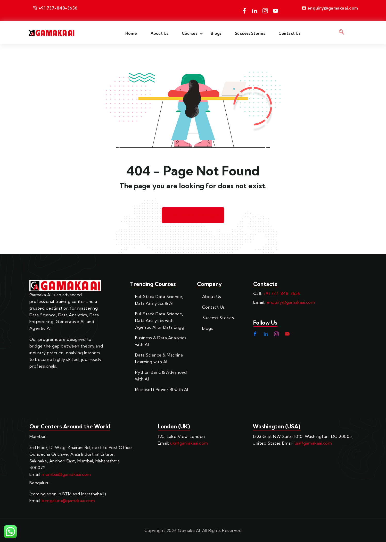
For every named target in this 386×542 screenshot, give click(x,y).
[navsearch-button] (342, 33)
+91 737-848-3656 (282, 293)
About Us (159, 33)
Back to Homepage (193, 215)
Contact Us (289, 33)
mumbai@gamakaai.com (66, 474)
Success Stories (250, 33)
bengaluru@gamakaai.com (68, 500)
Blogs (216, 33)
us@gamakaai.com (313, 443)
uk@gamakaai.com (189, 443)
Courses (190, 33)
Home (131, 33)
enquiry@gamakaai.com (291, 302)
